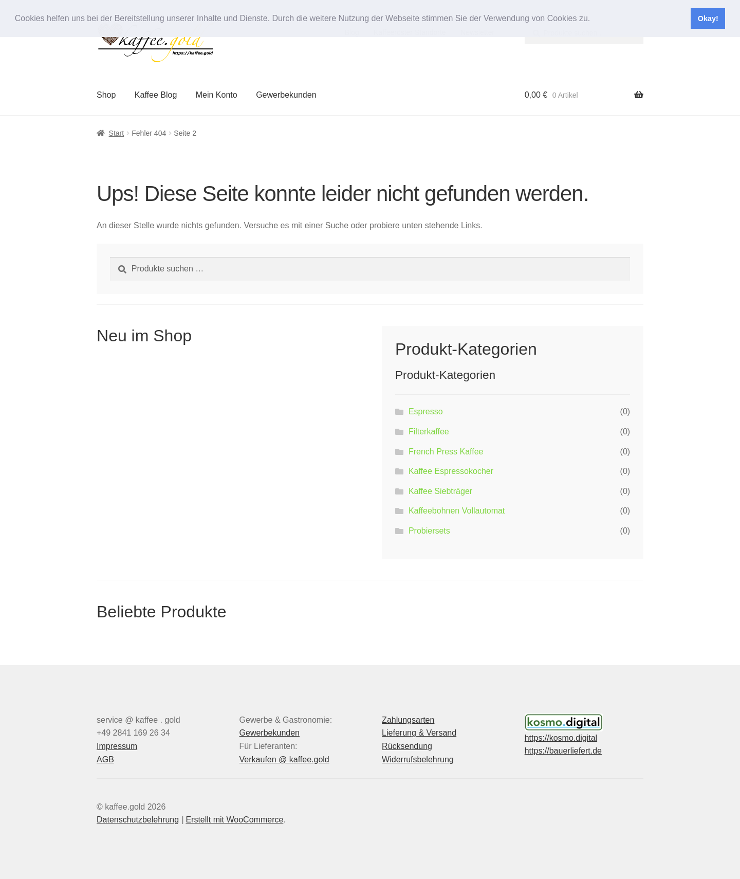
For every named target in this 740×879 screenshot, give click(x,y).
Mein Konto (216, 94)
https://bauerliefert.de (563, 750)
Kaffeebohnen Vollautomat (457, 510)
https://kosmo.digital (561, 738)
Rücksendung (407, 746)
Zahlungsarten (408, 720)
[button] (594, 19)
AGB (105, 759)
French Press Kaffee (446, 451)
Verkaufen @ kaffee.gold (284, 759)
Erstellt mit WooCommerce (234, 819)
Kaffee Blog (156, 94)
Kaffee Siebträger (440, 491)
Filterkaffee (429, 431)
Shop (106, 94)
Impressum (117, 746)
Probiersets (429, 530)
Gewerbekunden (286, 94)
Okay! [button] (708, 18)
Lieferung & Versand (419, 732)
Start (116, 133)
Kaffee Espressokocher (451, 471)
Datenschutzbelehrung (138, 819)
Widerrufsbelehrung (418, 759)
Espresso (426, 411)
